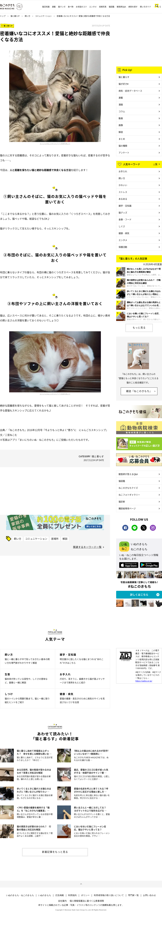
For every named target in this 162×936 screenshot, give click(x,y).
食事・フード (125, 219)
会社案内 (62, 901)
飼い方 (27, 16)
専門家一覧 (133, 895)
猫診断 (122, 501)
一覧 (155, 163)
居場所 (55, 538)
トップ (3, 16)
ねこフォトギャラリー (129, 494)
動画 (121, 118)
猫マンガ (61, 7)
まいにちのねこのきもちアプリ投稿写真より (55, 143)
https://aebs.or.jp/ (143, 681)
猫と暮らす (15, 16)
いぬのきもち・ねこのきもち (20, 895)
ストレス (123, 191)
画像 (121, 125)
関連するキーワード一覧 (87, 547)
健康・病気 (124, 233)
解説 (65, 538)
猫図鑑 (111, 7)
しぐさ (122, 226)
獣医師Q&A (121, 7)
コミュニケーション (43, 16)
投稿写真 (102, 7)
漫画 (121, 104)
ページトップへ (81, 884)
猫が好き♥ (123, 83)
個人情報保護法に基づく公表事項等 (87, 901)
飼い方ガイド (145, 7)
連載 (54, 7)
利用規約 (72, 895)
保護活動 (123, 246)
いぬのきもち (44, 895)
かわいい (123, 185)
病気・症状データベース (130, 90)
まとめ (122, 138)
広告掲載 (59, 895)
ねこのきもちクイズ (128, 487)
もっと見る (139, 327)
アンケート (124, 152)
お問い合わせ (149, 895)
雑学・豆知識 (125, 205)
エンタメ (93, 7)
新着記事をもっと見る (55, 852)
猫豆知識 (46, 7)
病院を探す (133, 7)
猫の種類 (123, 145)
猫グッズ (123, 212)
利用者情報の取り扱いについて (109, 895)
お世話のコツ (81, 7)
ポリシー (85, 895)
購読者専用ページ (127, 508)
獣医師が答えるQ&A (128, 474)
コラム (122, 111)
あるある (123, 198)
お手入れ (123, 171)
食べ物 (70, 7)
